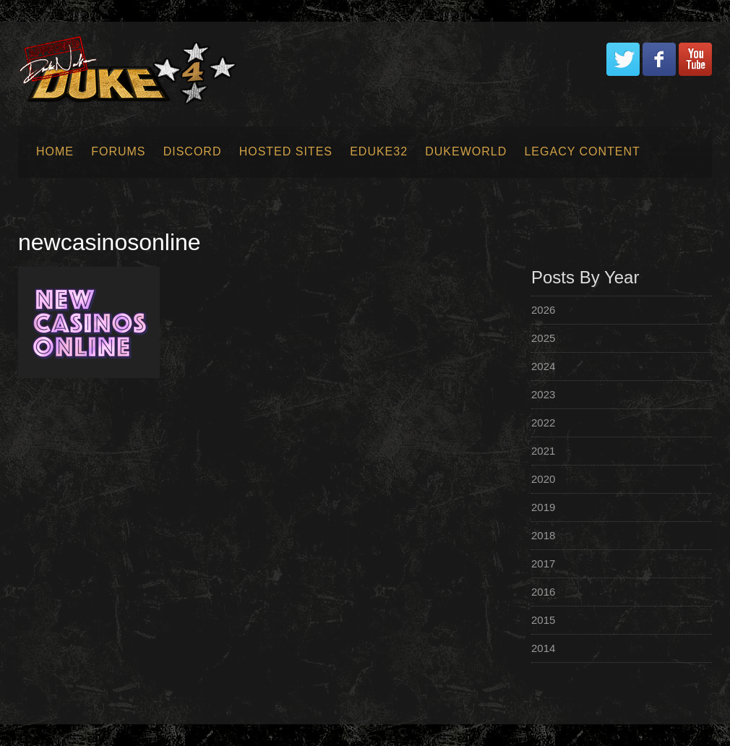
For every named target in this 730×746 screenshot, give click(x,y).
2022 (543, 422)
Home (55, 151)
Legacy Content (582, 151)
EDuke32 (379, 151)
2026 (543, 310)
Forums (118, 151)
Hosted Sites (285, 151)
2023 (543, 394)
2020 (543, 479)
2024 (543, 366)
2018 (543, 535)
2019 (543, 507)
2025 (543, 338)
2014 (543, 648)
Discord (192, 151)
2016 (543, 592)
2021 (543, 451)
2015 (543, 620)
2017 (543, 563)
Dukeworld (466, 151)
